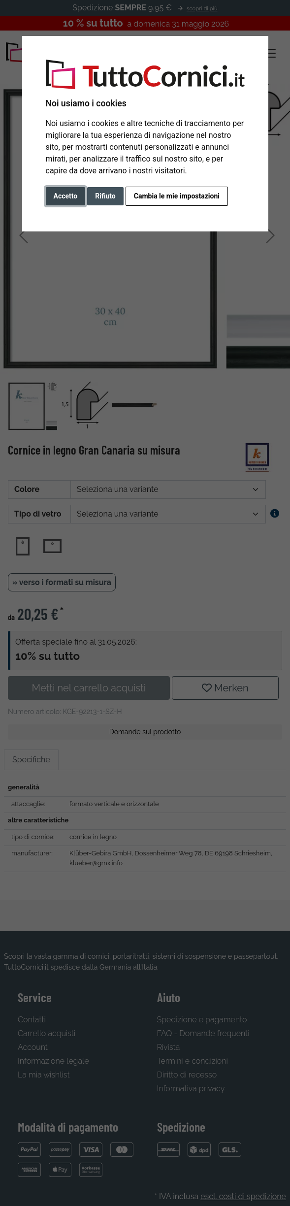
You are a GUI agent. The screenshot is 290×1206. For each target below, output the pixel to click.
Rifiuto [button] (105, 196)
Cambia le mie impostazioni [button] (177, 196)
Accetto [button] (66, 196)
